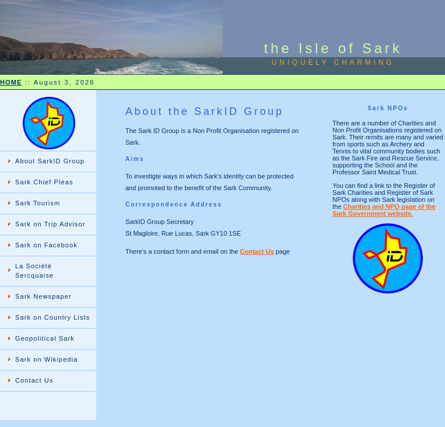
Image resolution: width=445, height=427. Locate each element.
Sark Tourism (37, 203)
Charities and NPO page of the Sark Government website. (384, 210)
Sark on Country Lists (52, 317)
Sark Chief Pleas (44, 182)
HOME (11, 82)
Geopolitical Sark (45, 338)
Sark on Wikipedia (46, 359)
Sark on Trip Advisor (50, 224)
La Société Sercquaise (34, 270)
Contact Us (34, 380)
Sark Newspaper (43, 296)
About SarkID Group (50, 161)
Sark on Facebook (46, 245)
